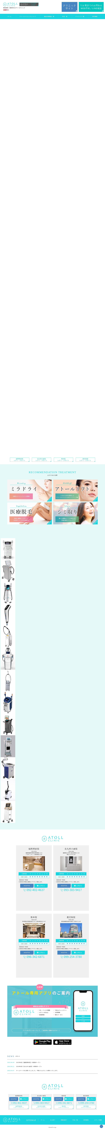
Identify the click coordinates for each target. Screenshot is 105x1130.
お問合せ (41, 886)
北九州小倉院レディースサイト (41, 1107)
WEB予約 (27, 885)
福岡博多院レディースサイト (19, 1107)
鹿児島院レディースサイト (86, 1107)
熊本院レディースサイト (64, 1107)
